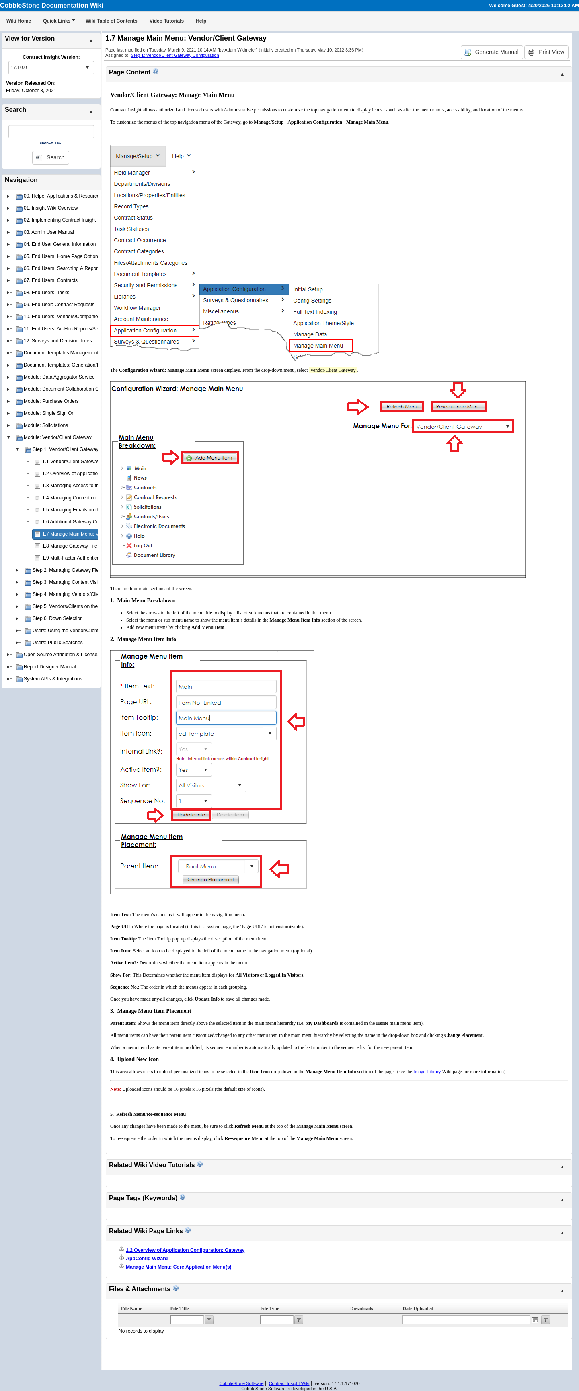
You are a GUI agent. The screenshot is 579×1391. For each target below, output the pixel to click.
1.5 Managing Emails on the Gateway (82, 510)
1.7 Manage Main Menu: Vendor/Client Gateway (93, 534)
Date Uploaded (417, 1308)
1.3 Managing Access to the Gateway (82, 485)
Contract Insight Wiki (289, 1383)
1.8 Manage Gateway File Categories (82, 546)
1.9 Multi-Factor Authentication (74, 558)
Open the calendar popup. (535, 1319)
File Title (179, 1308)
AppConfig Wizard (147, 1258)
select (87, 67)
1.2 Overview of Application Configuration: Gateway (97, 473)
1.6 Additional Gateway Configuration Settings (91, 522)
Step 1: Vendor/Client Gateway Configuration (175, 55)
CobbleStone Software (241, 1383)
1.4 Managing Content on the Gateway (83, 498)
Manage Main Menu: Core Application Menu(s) (178, 1267)
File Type (269, 1308)
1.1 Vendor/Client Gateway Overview (81, 461)
